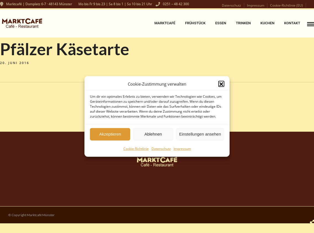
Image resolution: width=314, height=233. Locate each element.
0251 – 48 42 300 (172, 4)
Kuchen (267, 23)
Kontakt (292, 23)
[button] (221, 85)
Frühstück (195, 23)
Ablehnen (153, 135)
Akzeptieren (110, 135)
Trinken (243, 23)
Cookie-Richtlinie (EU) (286, 5)
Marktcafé (164, 23)
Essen (220, 23)
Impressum (182, 150)
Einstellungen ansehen (200, 135)
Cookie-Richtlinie (136, 150)
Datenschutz (161, 150)
